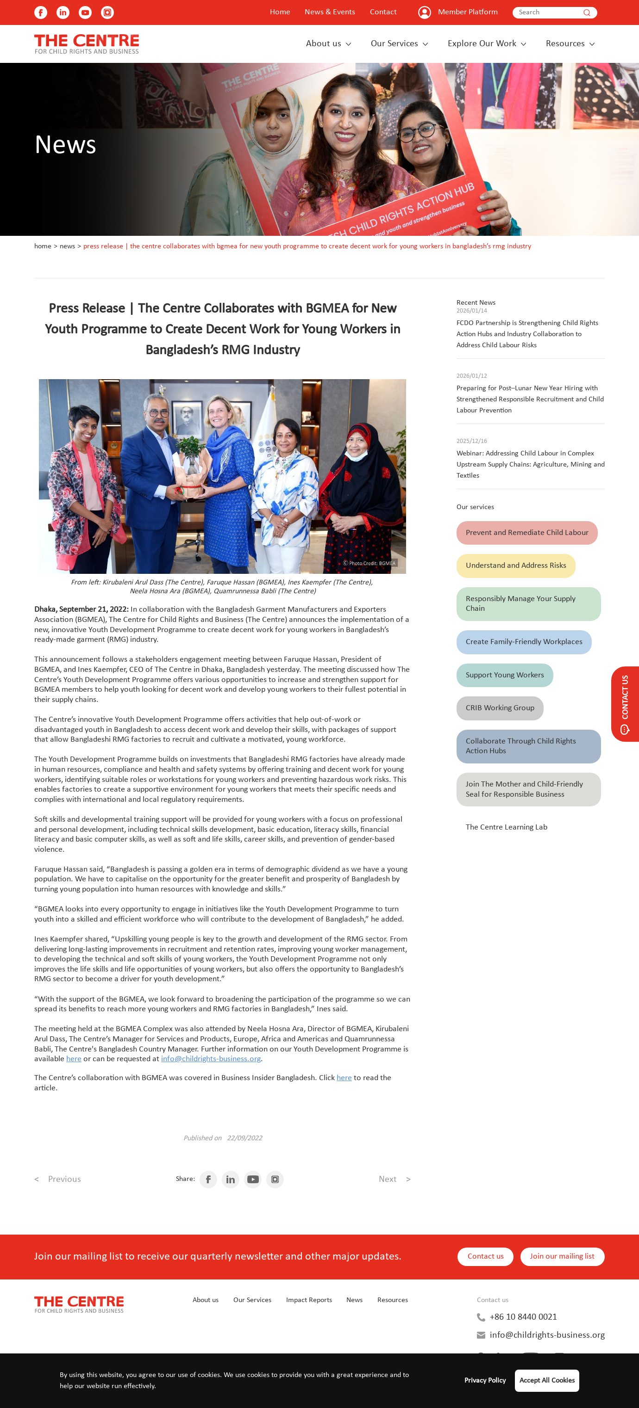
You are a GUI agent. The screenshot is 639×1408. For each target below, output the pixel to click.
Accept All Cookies (547, 1380)
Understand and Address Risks (516, 565)
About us (323, 44)
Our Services (394, 44)
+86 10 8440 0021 (523, 1317)
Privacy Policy (485, 1380)
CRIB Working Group (500, 708)
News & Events (330, 12)
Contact (383, 12)
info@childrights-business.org (547, 1335)
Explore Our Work (482, 44)
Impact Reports (309, 1300)
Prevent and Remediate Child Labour (527, 533)
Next (395, 1179)
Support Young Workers (505, 675)
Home (280, 12)
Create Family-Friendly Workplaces (524, 642)
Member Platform (468, 12)
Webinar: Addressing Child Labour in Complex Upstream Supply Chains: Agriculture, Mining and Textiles (531, 465)
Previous (57, 1179)
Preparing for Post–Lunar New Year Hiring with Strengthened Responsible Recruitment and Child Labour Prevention (530, 399)
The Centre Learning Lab (506, 827)
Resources (565, 44)
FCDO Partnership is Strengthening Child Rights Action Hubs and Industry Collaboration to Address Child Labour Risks (527, 334)
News (67, 246)
